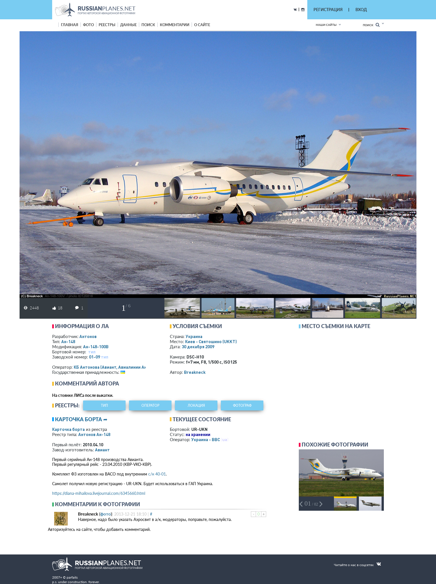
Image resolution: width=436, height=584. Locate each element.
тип (92, 351)
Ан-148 (68, 341)
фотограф (242, 405)
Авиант (102, 449)
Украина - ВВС (205, 439)
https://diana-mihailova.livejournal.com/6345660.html (98, 493)
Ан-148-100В (96, 346)
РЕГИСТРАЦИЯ (328, 9)
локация (196, 405)
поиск (148, 24)
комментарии (174, 24)
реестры (107, 24)
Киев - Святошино (211, 341)
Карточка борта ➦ (81, 419)
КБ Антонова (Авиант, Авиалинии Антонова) (118, 367)
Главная (69, 24)
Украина (194, 336)
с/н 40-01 (157, 474)
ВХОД (361, 9)
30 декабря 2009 (198, 346)
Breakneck (195, 372)
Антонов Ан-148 (94, 434)
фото (88, 24)
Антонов (88, 336)
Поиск (371, 25)
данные (128, 24)
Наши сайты (326, 24)
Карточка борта (68, 429)
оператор (150, 405)
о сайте (202, 24)
